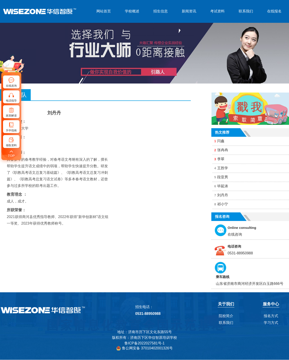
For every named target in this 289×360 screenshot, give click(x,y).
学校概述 (132, 11)
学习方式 (271, 323)
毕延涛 (221, 186)
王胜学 (221, 168)
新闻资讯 (189, 11)
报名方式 (271, 316)
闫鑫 (219, 141)
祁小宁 (221, 204)
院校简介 (226, 316)
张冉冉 (221, 150)
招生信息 (160, 11)
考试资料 (217, 11)
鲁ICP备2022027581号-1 (144, 343)
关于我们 (226, 304)
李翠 (219, 159)
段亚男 (221, 177)
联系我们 (246, 11)
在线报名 (274, 11)
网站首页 (103, 11)
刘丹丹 (221, 195)
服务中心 (271, 304)
